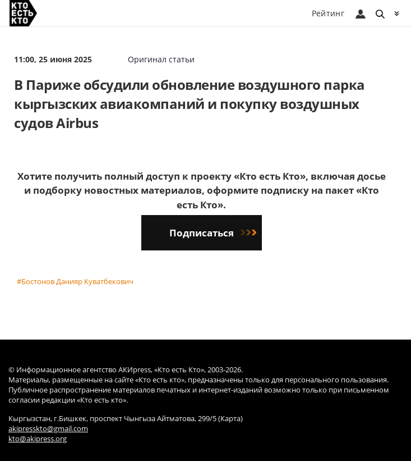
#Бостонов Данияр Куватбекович (75, 281)
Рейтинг (328, 13)
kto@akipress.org (37, 439)
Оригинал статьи (161, 59)
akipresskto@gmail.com (48, 428)
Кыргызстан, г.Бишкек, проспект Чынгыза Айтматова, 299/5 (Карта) (125, 418)
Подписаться (212, 232)
